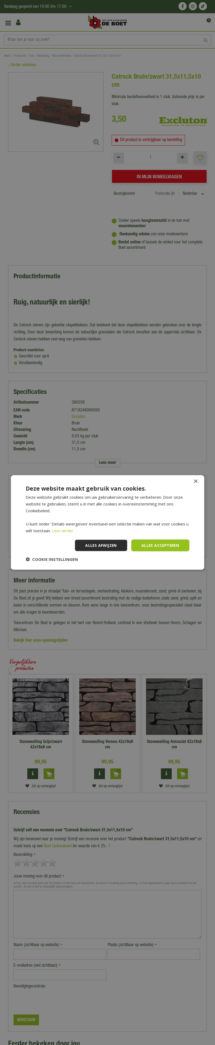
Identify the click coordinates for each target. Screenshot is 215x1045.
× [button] (195, 482)
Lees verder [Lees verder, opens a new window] (63, 530)
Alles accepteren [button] (159, 545)
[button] (52, 559)
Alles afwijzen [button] (99, 545)
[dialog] (107, 522)
